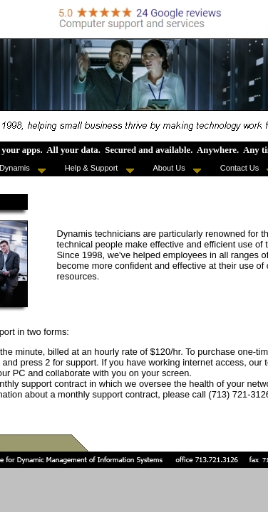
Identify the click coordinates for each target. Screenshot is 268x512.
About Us (177, 169)
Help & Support (99, 169)
